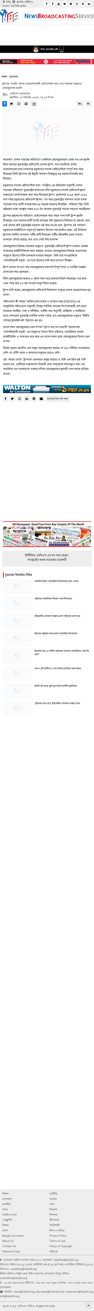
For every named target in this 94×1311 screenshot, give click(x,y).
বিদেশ (5, 1193)
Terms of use (57, 1241)
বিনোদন (53, 1209)
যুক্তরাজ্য (13, 76)
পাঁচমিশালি (54, 1225)
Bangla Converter (13, 1236)
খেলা (51, 1204)
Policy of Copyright (60, 1246)
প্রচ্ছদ (4, 76)
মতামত (53, 1199)
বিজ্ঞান (5, 1225)
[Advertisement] (47, 746)
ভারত (5, 1209)
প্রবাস (5, 1230)
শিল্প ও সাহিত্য (56, 1230)
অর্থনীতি (53, 1193)
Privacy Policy (57, 1236)
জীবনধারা (54, 1220)
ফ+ (80, 104)
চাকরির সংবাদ (9, 1215)
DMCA (53, 1251)
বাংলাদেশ (7, 1199)
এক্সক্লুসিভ (7, 1220)
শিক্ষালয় (53, 1215)
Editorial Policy (11, 1251)
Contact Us (9, 1246)
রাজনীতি (6, 1204)
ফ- (88, 104)
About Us (8, 1241)
